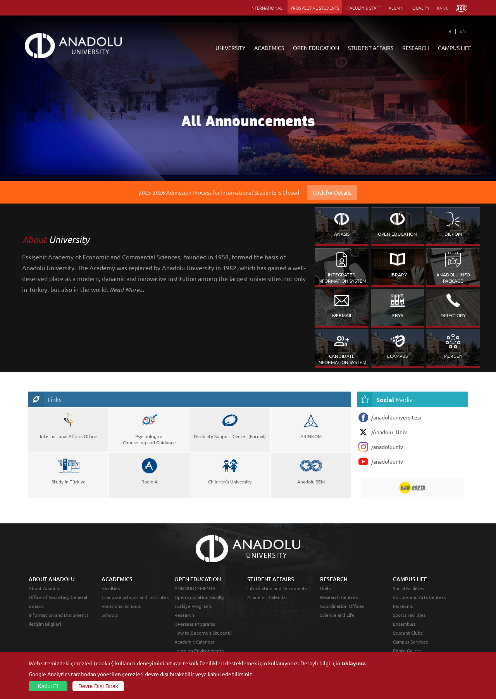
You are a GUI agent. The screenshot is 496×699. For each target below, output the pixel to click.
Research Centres (339, 597)
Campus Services (410, 642)
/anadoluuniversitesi (389, 417)
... (127, 289)
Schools (109, 615)
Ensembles (404, 624)
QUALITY (420, 8)
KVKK (442, 8)
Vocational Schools (121, 606)
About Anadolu (44, 588)
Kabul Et (48, 686)
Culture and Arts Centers (419, 597)
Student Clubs (407, 633)
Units (325, 588)
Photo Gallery (407, 650)
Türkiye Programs (193, 606)
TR (448, 31)
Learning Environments (199, 650)
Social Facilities (408, 588)
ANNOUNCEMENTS (194, 588)
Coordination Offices (342, 606)
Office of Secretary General (58, 597)
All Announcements (248, 123)
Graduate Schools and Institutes (135, 597)
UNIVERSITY (230, 47)
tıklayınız (353, 662)
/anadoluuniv (380, 447)
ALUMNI (397, 8)
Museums (403, 606)
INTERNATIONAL (266, 8)
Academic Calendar (194, 642)
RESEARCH (415, 47)
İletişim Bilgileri (45, 624)
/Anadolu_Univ (382, 432)
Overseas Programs (194, 624)
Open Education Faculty (199, 597)
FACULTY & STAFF (364, 8)
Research (184, 615)
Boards (36, 606)
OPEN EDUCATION (316, 47)
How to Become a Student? (203, 633)
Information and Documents (58, 615)
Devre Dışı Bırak (98, 686)
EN (463, 31)
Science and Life (337, 615)
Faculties (111, 588)
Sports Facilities (409, 615)
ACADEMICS (269, 47)
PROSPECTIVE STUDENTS (314, 8)
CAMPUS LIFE (454, 47)
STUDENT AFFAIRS (370, 47)
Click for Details (332, 192)
